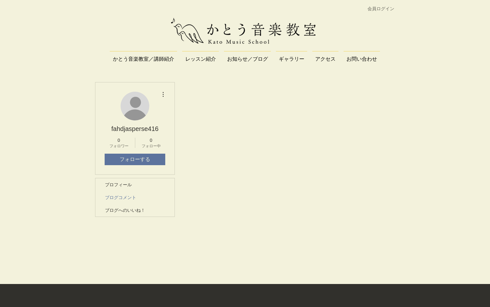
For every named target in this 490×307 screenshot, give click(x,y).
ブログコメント (120, 197)
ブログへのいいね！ (125, 210)
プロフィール (118, 184)
